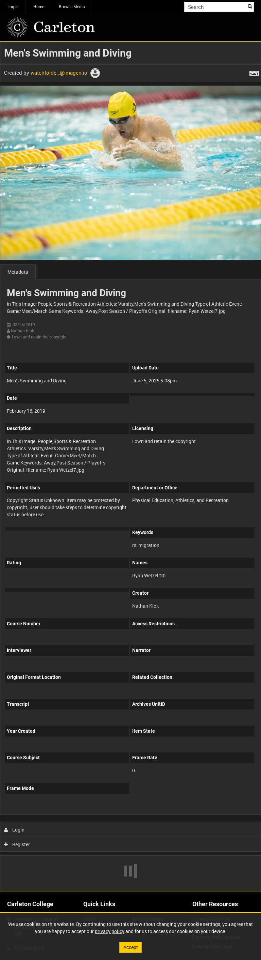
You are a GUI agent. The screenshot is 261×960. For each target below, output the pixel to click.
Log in (13, 6)
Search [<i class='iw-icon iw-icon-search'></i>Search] (250, 6)
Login (14, 829)
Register (17, 844)
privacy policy (109, 931)
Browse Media (72, 6)
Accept (130, 947)
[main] (130, 467)
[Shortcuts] (254, 72)
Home (38, 6)
